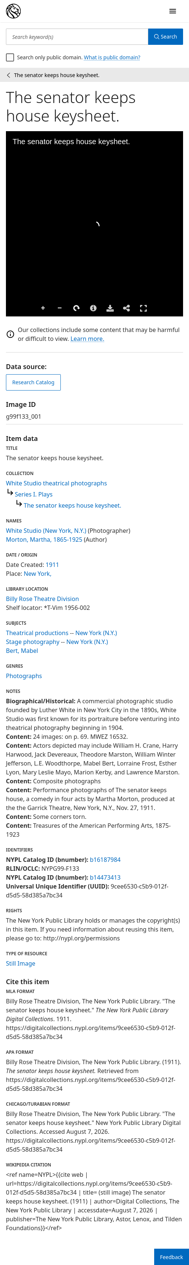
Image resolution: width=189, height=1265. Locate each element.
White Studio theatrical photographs (56, 483)
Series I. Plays (34, 494)
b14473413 (105, 877)
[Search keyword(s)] (77, 37)
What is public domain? (112, 57)
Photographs (24, 676)
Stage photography (32, 642)
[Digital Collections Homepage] (13, 11)
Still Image (20, 963)
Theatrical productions (37, 633)
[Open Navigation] (172, 11)
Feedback (171, 1257)
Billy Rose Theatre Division (42, 599)
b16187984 (105, 860)
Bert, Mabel (22, 651)
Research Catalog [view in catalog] (33, 382)
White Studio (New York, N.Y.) (46, 531)
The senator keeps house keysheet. (72, 505)
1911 (52, 565)
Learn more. (87, 339)
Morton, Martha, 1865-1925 (44, 539)
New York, (38, 574)
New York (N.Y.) (96, 633)
